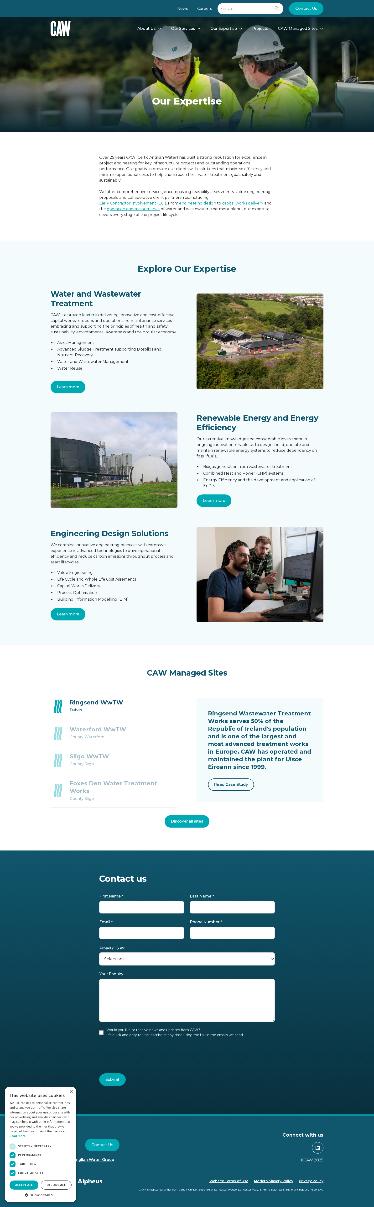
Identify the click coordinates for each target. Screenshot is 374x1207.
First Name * (111, 896)
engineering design (197, 203)
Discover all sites (187, 821)
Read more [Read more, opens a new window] (18, 1136)
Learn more (68, 387)
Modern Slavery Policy (273, 1181)
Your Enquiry (111, 974)
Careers (204, 8)
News (182, 8)
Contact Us (306, 8)
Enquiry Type (112, 947)
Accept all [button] (24, 1185)
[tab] (114, 706)
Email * (106, 922)
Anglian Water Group (93, 1159)
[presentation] (135, 1056)
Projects (260, 28)
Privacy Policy (311, 1181)
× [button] (71, 1092)
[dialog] (40, 1144)
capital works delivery (242, 203)
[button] (149, 28)
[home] (61, 28)
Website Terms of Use (228, 1181)
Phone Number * (206, 922)
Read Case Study (231, 784)
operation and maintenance (133, 209)
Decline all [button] (56, 1185)
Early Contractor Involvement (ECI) (132, 203)
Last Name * (202, 896)
